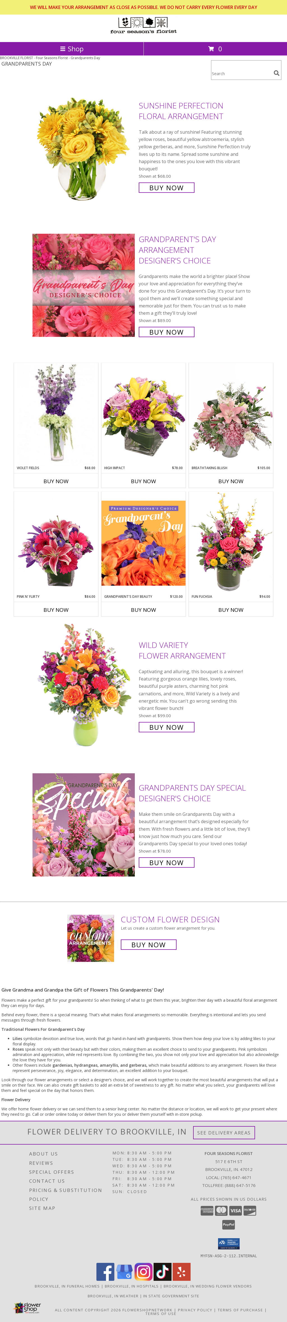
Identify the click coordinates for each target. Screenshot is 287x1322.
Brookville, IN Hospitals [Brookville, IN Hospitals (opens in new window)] (132, 1285)
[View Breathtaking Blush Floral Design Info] (231, 414)
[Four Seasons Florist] (143, 33)
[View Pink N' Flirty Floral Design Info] (56, 543)
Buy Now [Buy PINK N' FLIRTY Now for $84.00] (56, 609)
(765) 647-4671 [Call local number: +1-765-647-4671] (236, 1177)
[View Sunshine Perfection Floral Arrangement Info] (84, 146)
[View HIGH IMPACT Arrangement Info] (143, 414)
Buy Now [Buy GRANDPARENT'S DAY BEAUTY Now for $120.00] (143, 609)
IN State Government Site (171, 1295)
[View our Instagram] (143, 1279)
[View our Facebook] (105, 1279)
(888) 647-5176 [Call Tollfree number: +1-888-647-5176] (240, 1185)
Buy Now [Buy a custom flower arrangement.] (148, 944)
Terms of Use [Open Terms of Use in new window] (161, 1313)
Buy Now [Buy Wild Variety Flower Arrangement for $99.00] (166, 727)
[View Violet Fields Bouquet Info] (56, 414)
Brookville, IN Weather (113, 1295)
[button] (229, 1243)
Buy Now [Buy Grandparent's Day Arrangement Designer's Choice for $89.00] (166, 332)
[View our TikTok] (163, 1279)
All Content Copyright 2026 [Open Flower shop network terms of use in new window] (88, 1309)
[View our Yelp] (182, 1279)
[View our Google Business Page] (124, 1279)
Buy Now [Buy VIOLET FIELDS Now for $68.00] (56, 481)
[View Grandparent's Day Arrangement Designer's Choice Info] (84, 285)
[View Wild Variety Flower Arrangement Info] (84, 685)
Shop (72, 48)
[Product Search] (241, 74)
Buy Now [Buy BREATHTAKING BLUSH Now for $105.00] (231, 481)
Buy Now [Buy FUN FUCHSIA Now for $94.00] (231, 609)
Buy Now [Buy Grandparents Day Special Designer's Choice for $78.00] (166, 862)
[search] (276, 73)
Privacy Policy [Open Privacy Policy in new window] (195, 1309)
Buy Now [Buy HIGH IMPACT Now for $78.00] (143, 481)
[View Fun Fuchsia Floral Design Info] (231, 543)
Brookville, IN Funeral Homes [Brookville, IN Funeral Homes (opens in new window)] (67, 1285)
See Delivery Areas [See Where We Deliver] (224, 1132)
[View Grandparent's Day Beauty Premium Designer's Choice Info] (143, 543)
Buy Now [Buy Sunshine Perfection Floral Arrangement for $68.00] (166, 187)
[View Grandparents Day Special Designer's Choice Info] (84, 824)
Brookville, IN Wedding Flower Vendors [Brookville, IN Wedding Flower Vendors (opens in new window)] (208, 1285)
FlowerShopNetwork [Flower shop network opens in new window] (147, 1309)
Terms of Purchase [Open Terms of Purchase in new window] (240, 1309)
